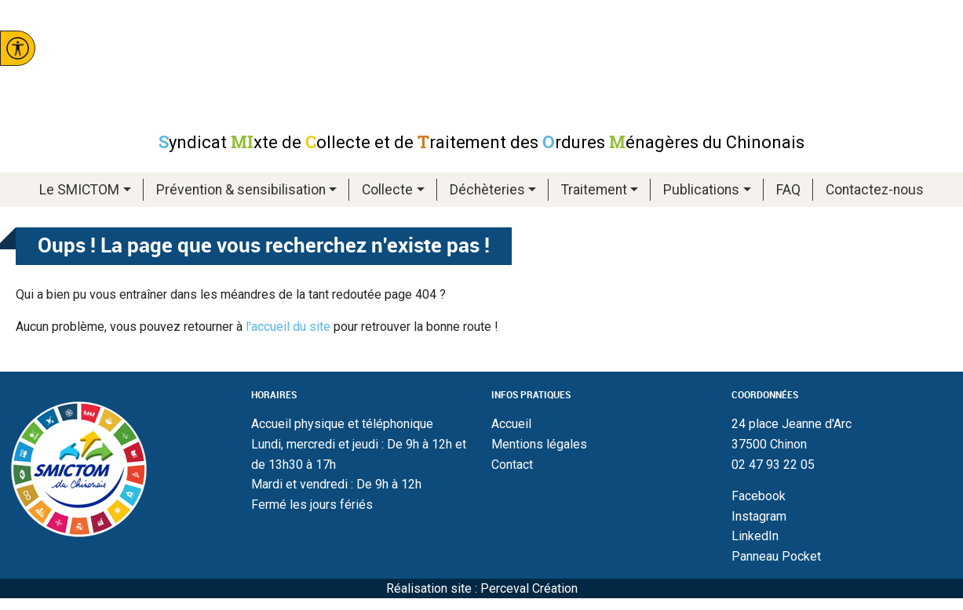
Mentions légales (539, 444)
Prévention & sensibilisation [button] (241, 190)
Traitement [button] (594, 190)
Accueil (511, 423)
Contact (512, 464)
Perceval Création (529, 588)
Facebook (758, 495)
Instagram (758, 516)
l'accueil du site (288, 326)
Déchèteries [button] (487, 190)
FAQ (788, 190)
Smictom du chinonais (482, 65)
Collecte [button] (387, 190)
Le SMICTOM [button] (79, 190)
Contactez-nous (875, 190)
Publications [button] (701, 190)
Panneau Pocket (776, 556)
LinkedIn (755, 535)
